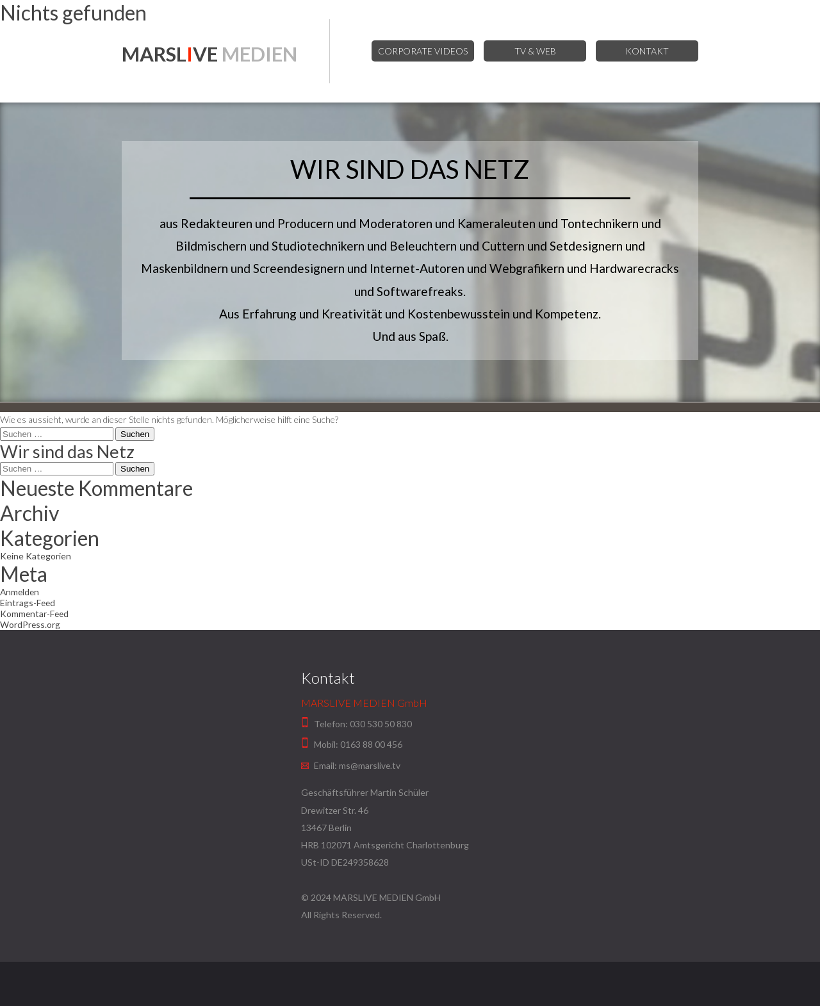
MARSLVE (213, 54)
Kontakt (647, 50)
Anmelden (20, 591)
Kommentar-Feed (35, 613)
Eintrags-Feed (28, 602)
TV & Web (537, 50)
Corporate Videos (427, 50)
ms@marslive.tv (370, 765)
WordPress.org (30, 624)
